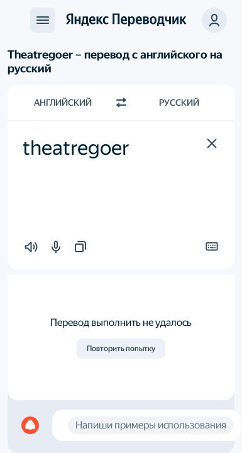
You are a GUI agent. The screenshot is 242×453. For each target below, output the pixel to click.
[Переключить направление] (121, 102)
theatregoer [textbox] (76, 148)
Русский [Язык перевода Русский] (179, 103)
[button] (211, 143)
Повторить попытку (121, 348)
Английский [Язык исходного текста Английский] (63, 103)
